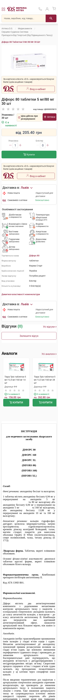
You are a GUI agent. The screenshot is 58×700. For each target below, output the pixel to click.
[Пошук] (51, 18)
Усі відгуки (49, 327)
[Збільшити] (20, 145)
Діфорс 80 (34, 255)
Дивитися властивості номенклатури (21, 294)
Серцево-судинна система (15, 32)
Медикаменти (25, 28)
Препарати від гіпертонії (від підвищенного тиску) (27, 35)
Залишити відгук (29, 336)
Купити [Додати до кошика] (29, 155)
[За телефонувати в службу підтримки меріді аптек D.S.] (40, 10)
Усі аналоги (49, 354)
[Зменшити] (10, 145)
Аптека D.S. (7, 28)
